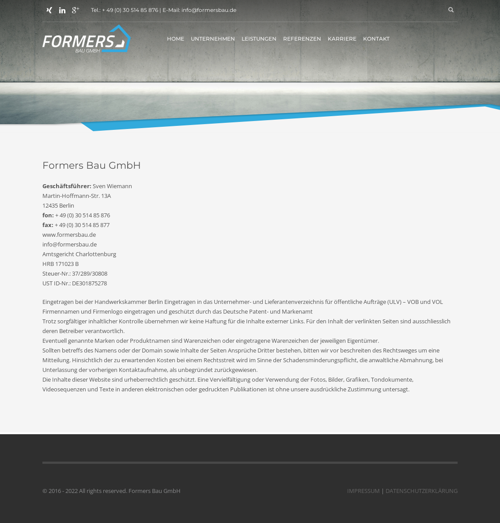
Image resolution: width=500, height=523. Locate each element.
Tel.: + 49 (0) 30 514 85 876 (124, 10)
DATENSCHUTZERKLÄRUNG (422, 491)
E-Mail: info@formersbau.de (199, 10)
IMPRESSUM (363, 491)
